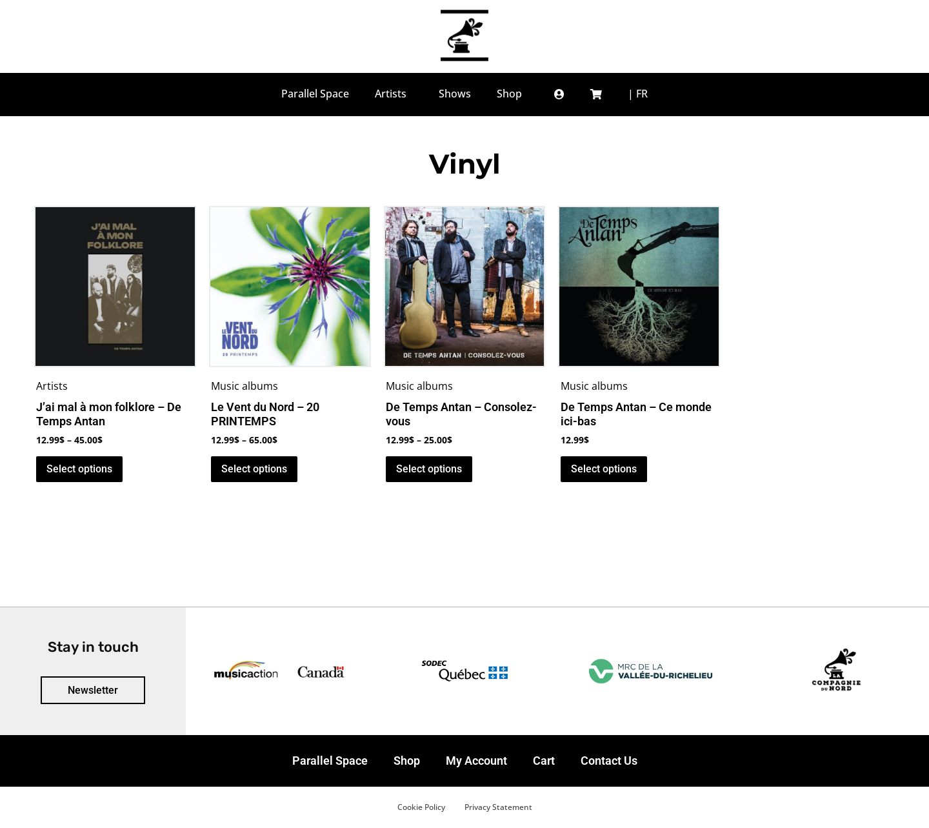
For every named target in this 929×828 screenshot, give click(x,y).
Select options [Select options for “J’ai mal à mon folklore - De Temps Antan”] (79, 469)
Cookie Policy (421, 807)
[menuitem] (637, 93)
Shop (407, 760)
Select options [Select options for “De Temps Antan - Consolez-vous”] (429, 469)
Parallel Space (315, 93)
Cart (544, 760)
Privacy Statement (498, 807)
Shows (455, 93)
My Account (476, 760)
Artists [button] (394, 93)
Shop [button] (512, 93)
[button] (559, 93)
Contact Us (609, 760)
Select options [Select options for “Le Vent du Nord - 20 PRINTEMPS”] (254, 469)
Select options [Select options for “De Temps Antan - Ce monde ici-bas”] (604, 469)
